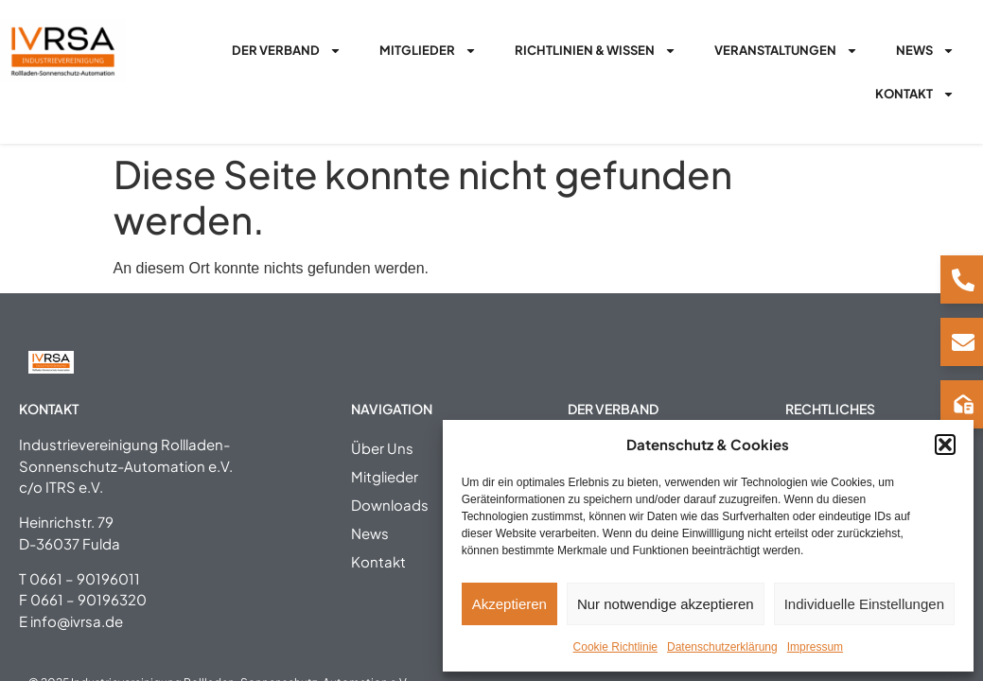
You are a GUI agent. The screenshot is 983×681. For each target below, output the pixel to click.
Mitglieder (428, 50)
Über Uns (382, 448)
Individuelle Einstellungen (864, 604)
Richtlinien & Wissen (595, 50)
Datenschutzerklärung (722, 647)
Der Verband (287, 50)
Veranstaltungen (786, 50)
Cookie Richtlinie (615, 647)
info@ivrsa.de (76, 621)
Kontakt (915, 94)
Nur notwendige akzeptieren (665, 604)
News (925, 50)
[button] (945, 444)
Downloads (390, 505)
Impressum (815, 647)
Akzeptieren (509, 604)
